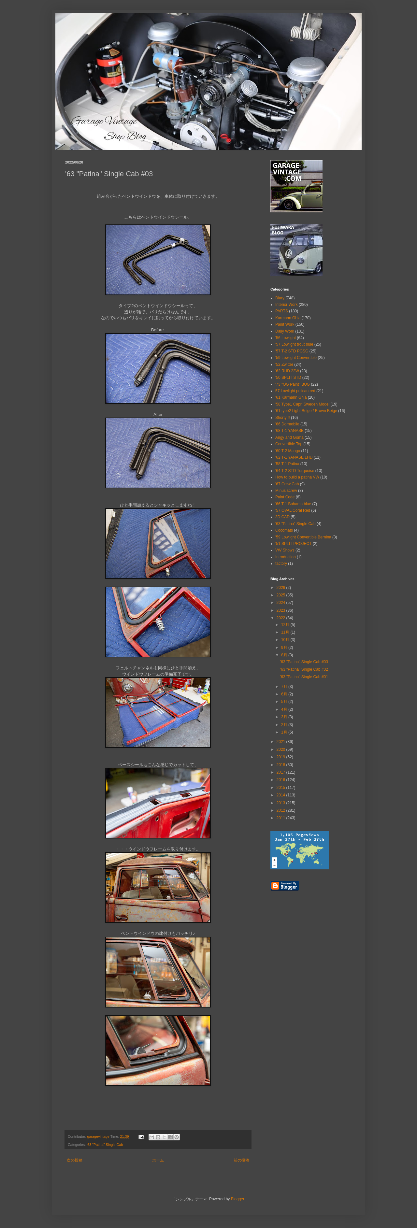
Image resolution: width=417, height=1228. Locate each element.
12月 (286, 624)
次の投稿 (74, 1160)
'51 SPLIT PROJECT (293, 543)
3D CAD (282, 517)
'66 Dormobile (287, 424)
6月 (284, 694)
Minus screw (286, 490)
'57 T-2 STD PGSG (291, 351)
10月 (286, 639)
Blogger (237, 1199)
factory (281, 563)
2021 (281, 741)
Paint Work (284, 324)
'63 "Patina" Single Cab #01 (304, 677)
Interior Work (286, 304)
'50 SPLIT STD (288, 377)
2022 (281, 618)
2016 (281, 780)
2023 (281, 610)
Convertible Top (288, 444)
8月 (284, 655)
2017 (281, 772)
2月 (284, 724)
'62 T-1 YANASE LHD (293, 457)
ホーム (158, 1160)
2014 (281, 795)
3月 (284, 717)
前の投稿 (241, 1160)
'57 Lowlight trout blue (294, 344)
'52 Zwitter (284, 364)
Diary (279, 298)
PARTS (281, 311)
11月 (286, 632)
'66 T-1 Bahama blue (293, 504)
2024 (281, 602)
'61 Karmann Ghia (291, 397)
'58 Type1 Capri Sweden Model (302, 404)
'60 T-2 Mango (287, 451)
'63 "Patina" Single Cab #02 (304, 669)
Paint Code (285, 497)
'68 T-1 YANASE (289, 430)
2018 (281, 765)
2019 (281, 757)
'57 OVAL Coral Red (292, 510)
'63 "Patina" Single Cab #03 (304, 662)
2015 (281, 787)
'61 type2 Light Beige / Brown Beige (306, 410)
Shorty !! (282, 417)
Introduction (285, 557)
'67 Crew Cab (287, 484)
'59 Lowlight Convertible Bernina (303, 537)
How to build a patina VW (297, 477)
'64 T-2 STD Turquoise (294, 470)
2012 (281, 810)
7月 (284, 686)
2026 (281, 587)
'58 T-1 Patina (287, 464)
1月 (284, 732)
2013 (281, 803)
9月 (284, 647)
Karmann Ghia (287, 318)
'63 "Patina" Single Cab (105, 1145)
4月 (284, 709)
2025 (281, 595)
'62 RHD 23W (287, 371)
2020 (281, 749)
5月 (284, 701)
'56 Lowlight (285, 338)
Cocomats (284, 530)
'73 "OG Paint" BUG (292, 384)
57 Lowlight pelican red (295, 391)
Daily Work (284, 331)
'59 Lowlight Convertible (296, 357)
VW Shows (285, 550)
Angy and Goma (289, 437)
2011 (281, 818)
